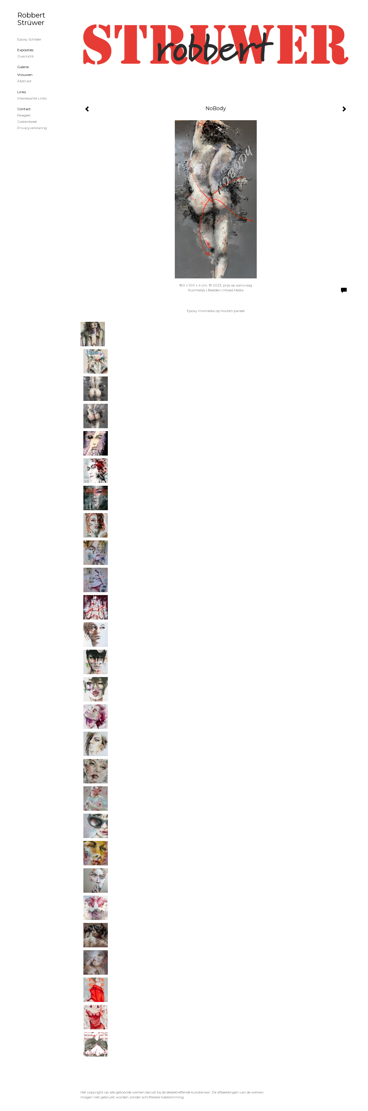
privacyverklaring (32, 128)
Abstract (24, 81)
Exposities (25, 50)
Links (21, 92)
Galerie (23, 67)
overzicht (25, 56)
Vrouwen (24, 74)
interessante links (32, 98)
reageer (24, 115)
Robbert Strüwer (31, 19)
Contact (24, 109)
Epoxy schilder (29, 39)
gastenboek (27, 121)
